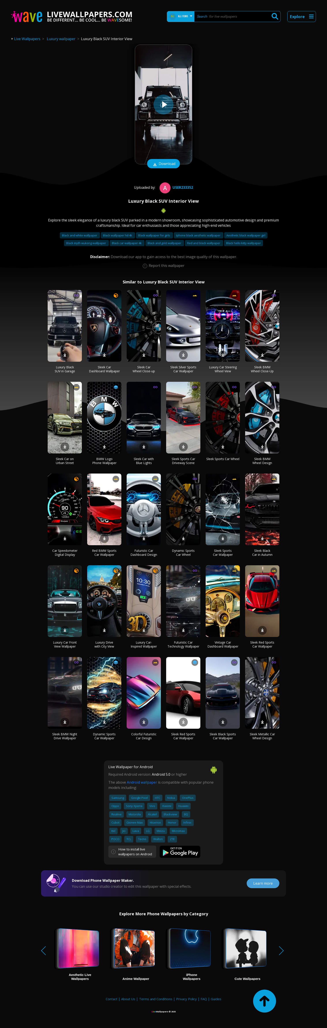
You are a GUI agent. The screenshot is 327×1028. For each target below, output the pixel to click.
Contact (111, 999)
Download (163, 164)
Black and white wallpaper (80, 235)
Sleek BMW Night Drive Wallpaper (64, 736)
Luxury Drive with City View (104, 644)
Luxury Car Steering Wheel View (223, 369)
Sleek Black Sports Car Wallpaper (223, 736)
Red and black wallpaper (204, 243)
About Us (128, 999)
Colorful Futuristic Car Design (143, 736)
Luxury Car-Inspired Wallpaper (144, 644)
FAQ (204, 999)
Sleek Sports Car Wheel (222, 459)
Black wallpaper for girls (154, 235)
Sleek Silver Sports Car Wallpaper (183, 369)
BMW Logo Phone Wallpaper (104, 461)
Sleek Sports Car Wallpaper (223, 553)
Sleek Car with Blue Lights (144, 461)
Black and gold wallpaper (165, 243)
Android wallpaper (142, 782)
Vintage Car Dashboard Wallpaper (222, 644)
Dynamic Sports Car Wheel (183, 553)
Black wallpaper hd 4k (118, 235)
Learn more (263, 883)
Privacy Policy (186, 999)
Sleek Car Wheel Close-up (144, 369)
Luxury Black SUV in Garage (65, 369)
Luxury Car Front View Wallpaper (65, 644)
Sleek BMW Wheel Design (262, 461)
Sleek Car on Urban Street (65, 461)
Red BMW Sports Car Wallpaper (104, 553)
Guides (216, 999)
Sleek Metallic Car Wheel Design (262, 736)
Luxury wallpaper (61, 38)
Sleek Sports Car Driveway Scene (183, 461)
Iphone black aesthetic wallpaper (198, 235)
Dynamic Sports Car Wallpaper (104, 736)
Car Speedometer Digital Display (64, 553)
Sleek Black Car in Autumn (262, 553)
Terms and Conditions (155, 999)
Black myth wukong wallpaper (86, 243)
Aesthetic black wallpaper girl (245, 235)
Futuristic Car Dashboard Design (143, 553)
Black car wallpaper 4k (127, 243)
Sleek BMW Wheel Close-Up (262, 369)
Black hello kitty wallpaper (243, 243)
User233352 (175, 187)
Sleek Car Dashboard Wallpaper (104, 369)
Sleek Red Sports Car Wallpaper (262, 644)
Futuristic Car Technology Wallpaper (183, 644)
